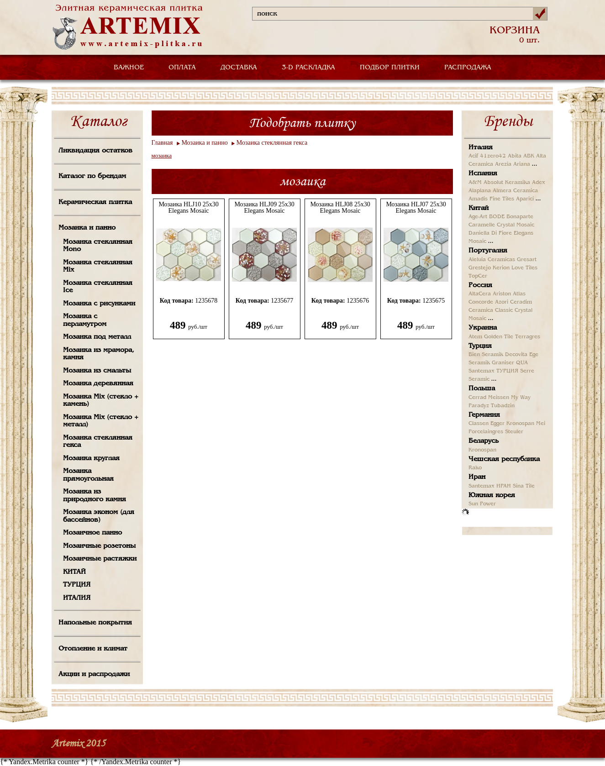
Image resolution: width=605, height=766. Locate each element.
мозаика (162, 155)
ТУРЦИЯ (76, 585)
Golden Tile (498, 337)
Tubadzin (503, 406)
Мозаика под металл (97, 337)
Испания (482, 173)
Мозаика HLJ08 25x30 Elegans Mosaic (340, 207)
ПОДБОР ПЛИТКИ (390, 67)
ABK (528, 156)
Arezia (503, 164)
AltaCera (479, 294)
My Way (521, 397)
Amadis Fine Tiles (491, 199)
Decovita (516, 354)
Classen (478, 423)
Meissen (498, 397)
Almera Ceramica (515, 191)
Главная (162, 142)
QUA (522, 363)
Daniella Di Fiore (490, 233)
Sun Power (482, 504)
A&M (475, 182)
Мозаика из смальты (97, 370)
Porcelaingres (485, 432)
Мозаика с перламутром (84, 320)
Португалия (487, 250)
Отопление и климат (92, 648)
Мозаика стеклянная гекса (97, 442)
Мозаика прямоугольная (88, 475)
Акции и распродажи (94, 674)
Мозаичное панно (92, 533)
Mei (540, 423)
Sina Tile (524, 486)
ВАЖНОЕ (129, 67)
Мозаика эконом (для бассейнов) (98, 516)
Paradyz (478, 406)
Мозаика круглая (91, 458)
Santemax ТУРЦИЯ (493, 371)
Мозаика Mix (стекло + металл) (100, 421)
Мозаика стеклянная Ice (97, 287)
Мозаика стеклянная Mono (97, 246)
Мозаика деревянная (98, 383)
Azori (501, 302)
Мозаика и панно (87, 228)
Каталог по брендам (92, 176)
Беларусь (483, 441)
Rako (475, 468)
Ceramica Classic (490, 310)
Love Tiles (524, 268)
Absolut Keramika (507, 182)
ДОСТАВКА (239, 67)
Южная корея (491, 495)
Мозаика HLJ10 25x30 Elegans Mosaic (188, 207)
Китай (478, 208)
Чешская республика (504, 459)
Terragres (527, 337)
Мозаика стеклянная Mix (97, 266)
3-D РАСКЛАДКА (308, 67)
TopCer (477, 276)
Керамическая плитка (95, 202)
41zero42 (493, 156)
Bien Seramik (485, 354)
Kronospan (520, 423)
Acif (473, 156)
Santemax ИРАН (489, 486)
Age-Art (477, 217)
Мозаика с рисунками (99, 303)
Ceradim (521, 302)
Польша (481, 388)
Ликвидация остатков (95, 150)
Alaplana (479, 191)
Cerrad (477, 397)
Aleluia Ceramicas (491, 259)
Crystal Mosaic (515, 225)
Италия (480, 147)
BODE (497, 217)
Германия (484, 415)
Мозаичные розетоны (99, 546)
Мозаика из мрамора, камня (98, 354)
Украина (482, 328)
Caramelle (481, 225)
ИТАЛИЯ (76, 598)
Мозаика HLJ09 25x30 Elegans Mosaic (264, 207)
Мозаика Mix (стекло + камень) (100, 400)
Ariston (502, 294)
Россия (480, 285)
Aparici (525, 199)
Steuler (514, 432)
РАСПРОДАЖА (467, 67)
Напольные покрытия (95, 622)
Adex (538, 182)
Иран (476, 477)
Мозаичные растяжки (100, 559)
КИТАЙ (74, 572)
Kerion (501, 268)
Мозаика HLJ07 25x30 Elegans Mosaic (416, 207)
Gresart (527, 259)
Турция (480, 346)
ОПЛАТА (182, 67)
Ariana (521, 164)
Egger (497, 423)
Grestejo (479, 268)
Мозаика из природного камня (94, 495)
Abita (514, 156)
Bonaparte (519, 217)
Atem (475, 337)
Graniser (503, 363)
